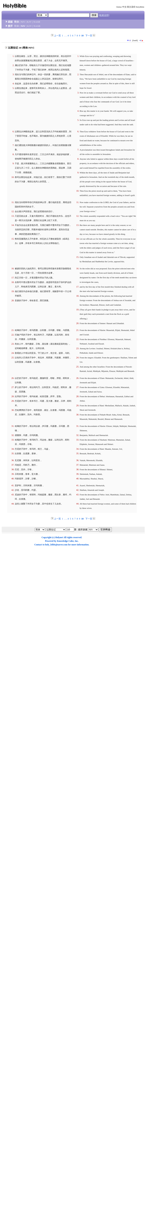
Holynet (59, 537)
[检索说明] (104, 15)
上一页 (57, 35)
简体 (16, 21)
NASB (36, 21)
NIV (23, 21)
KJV (29, 21)
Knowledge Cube (65, 541)
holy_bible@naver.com (56, 544)
